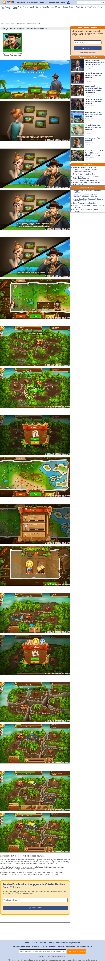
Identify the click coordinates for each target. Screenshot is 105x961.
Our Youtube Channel (84, 946)
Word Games (12, 9)
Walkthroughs (32, 2)
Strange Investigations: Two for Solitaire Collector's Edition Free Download (94, 62)
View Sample (83, 52)
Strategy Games (68, 7)
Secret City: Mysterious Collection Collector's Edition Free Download (85, 196)
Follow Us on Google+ (66, 946)
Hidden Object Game (57, 2)
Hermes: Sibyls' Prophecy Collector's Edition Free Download (86, 177)
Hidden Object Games (21, 7)
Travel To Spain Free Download (84, 174)
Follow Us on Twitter (39, 946)
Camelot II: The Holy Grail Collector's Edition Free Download (93, 101)
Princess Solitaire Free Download (85, 180)
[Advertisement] (52, 17)
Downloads (21, 2)
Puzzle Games (81, 7)
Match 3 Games (35, 7)
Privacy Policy (91, 52)
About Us (34, 943)
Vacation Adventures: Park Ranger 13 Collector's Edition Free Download (94, 153)
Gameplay (43, 2)
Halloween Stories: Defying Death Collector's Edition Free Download (85, 168)
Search (102, 2)
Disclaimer (76, 943)
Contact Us (43, 943)
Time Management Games (51, 7)
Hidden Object (89, 66)
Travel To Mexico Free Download (84, 203)
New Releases (6, 7)
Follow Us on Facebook (22, 946)
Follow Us (52, 946)
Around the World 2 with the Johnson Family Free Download (93, 114)
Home (27, 943)
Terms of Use (66, 943)
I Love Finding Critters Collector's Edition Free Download (93, 127)
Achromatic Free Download (82, 172)
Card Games (91, 7)
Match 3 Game (89, 142)
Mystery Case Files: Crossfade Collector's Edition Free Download (88, 200)
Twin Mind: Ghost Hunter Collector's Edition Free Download (93, 75)
